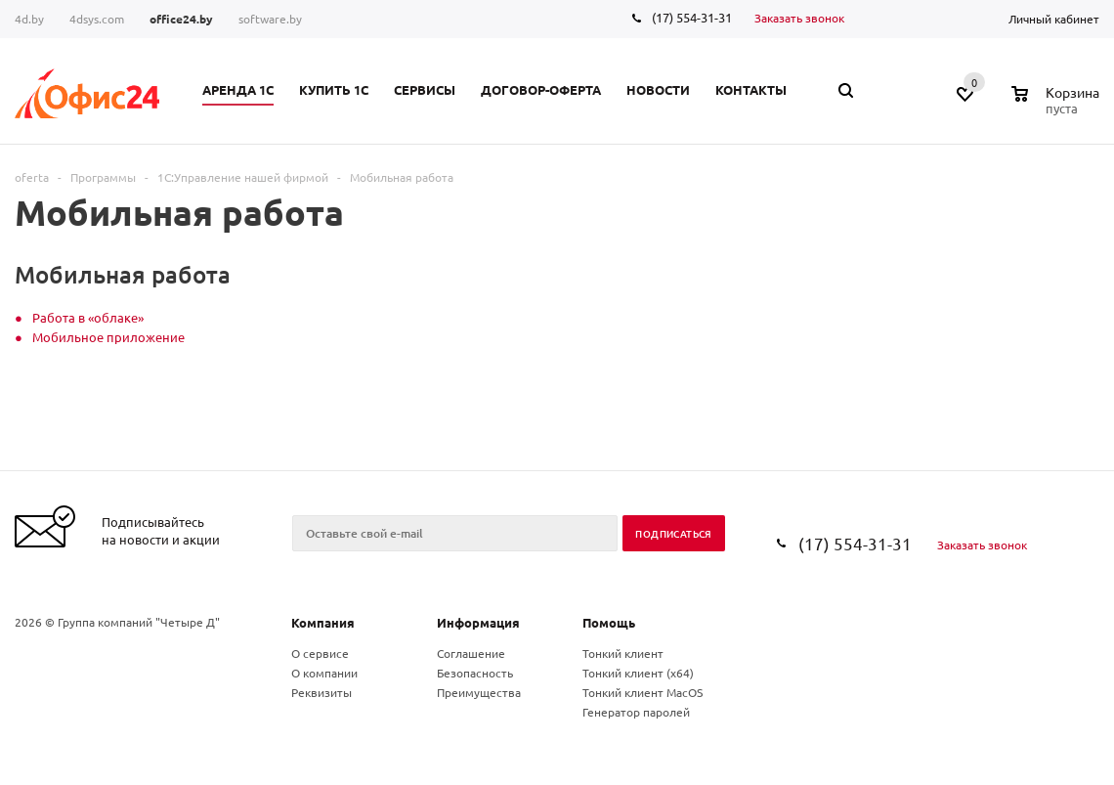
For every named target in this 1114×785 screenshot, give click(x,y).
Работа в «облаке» (88, 317)
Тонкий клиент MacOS (642, 692)
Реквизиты (321, 692)
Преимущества (479, 692)
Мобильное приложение (108, 336)
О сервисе (320, 653)
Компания (323, 622)
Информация (478, 622)
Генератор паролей (636, 712)
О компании (324, 672)
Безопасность (475, 672)
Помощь (608, 622)
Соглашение (471, 653)
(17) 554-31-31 (692, 17)
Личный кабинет (1053, 18)
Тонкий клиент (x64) (638, 672)
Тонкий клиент (623, 653)
